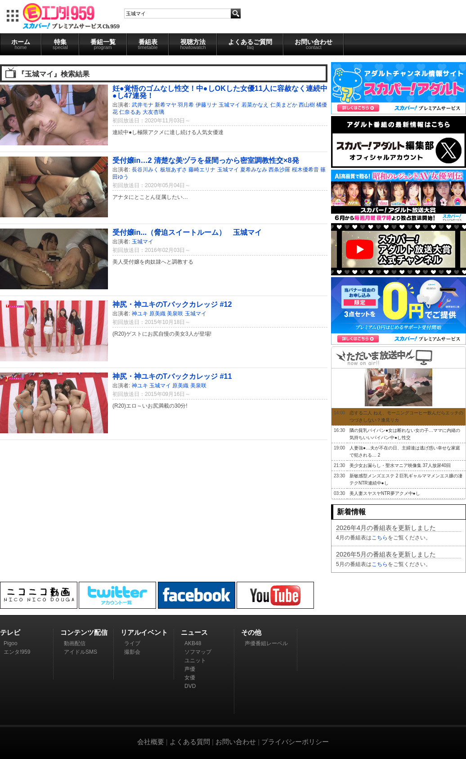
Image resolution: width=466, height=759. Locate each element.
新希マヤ (165, 105)
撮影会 (132, 652)
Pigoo (11, 643)
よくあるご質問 (250, 44)
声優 (189, 669)
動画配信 (74, 643)
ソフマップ (197, 652)
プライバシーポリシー (295, 742)
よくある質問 (190, 742)
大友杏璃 (153, 112)
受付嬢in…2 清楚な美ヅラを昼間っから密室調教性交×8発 (205, 160)
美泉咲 (175, 313)
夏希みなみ (253, 169)
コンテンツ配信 (84, 632)
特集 (60, 44)
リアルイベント (144, 632)
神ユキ (140, 313)
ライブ (132, 643)
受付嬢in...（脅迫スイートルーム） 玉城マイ (187, 232)
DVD (190, 686)
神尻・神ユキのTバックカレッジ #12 (172, 304)
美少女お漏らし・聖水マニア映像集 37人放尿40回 (400, 465)
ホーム (20, 44)
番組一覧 (103, 44)
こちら (380, 537)
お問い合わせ (313, 44)
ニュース (194, 632)
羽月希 (186, 105)
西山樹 (307, 105)
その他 (251, 632)
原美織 (157, 313)
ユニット (195, 660)
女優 (189, 677)
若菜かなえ (255, 105)
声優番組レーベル (266, 643)
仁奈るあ (130, 112)
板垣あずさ (173, 169)
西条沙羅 (279, 169)
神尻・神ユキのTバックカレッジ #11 (172, 376)
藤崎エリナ (201, 169)
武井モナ (142, 105)
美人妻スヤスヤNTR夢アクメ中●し (385, 493)
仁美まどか (283, 105)
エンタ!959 (17, 652)
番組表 (148, 44)
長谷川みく (145, 169)
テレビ (10, 632)
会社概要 (150, 742)
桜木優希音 (305, 169)
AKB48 (192, 643)
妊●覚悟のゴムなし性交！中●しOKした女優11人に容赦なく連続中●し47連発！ (219, 91)
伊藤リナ (206, 105)
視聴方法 (193, 44)
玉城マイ (229, 105)
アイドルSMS (80, 652)
